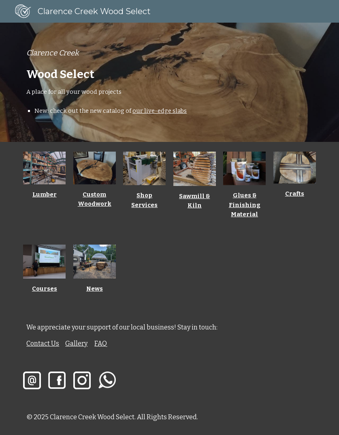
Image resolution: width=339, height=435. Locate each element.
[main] (169, 82)
